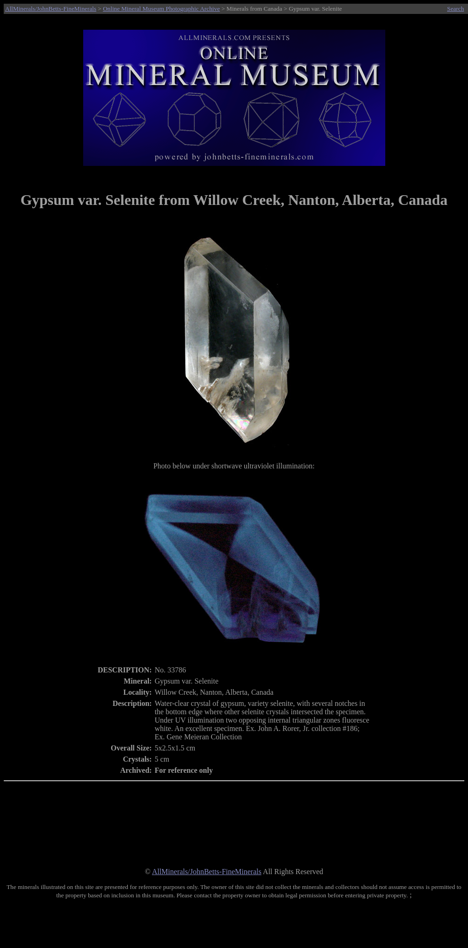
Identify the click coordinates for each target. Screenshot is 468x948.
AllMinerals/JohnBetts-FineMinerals (50, 8)
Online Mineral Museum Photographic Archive (161, 8)
